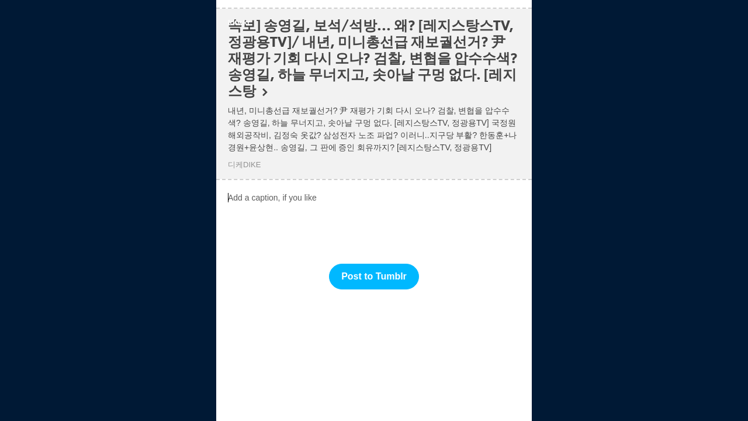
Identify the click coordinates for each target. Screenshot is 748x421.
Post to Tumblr (374, 276)
